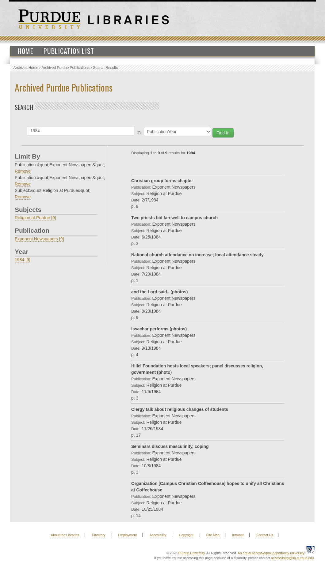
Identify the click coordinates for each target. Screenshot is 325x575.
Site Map (212, 535)
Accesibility (158, 535)
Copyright (186, 535)
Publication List (69, 51)
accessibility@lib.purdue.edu (292, 558)
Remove (23, 171)
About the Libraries (65, 535)
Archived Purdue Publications (66, 68)
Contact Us (264, 535)
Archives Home (25, 68)
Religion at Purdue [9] (35, 217)
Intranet (237, 535)
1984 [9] (22, 259)
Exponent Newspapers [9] (39, 238)
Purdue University (191, 553)
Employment (127, 535)
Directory (98, 535)
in (139, 132)
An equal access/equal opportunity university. (271, 553)
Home (25, 51)
